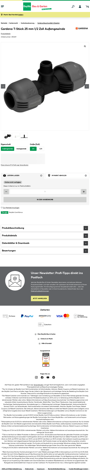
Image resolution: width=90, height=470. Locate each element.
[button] (13, 15)
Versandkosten (38, 385)
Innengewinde (21, 149)
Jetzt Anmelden (40, 298)
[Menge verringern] (6, 191)
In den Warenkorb (45, 199)
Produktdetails (5, 33)
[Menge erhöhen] (83, 191)
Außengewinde (7, 149)
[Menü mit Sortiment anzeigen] (2, 6)
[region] (45, 91)
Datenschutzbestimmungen (40, 291)
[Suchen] (73, 6)
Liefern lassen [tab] (24, 176)
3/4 (40, 149)
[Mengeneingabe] (45, 191)
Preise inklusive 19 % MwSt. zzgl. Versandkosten (14, 165)
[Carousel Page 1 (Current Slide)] (8, 136)
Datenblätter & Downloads (45, 243)
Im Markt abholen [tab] (68, 176)
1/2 (33, 149)
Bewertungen (45, 251)
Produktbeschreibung (45, 228)
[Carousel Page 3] (25, 136)
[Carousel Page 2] (16, 136)
